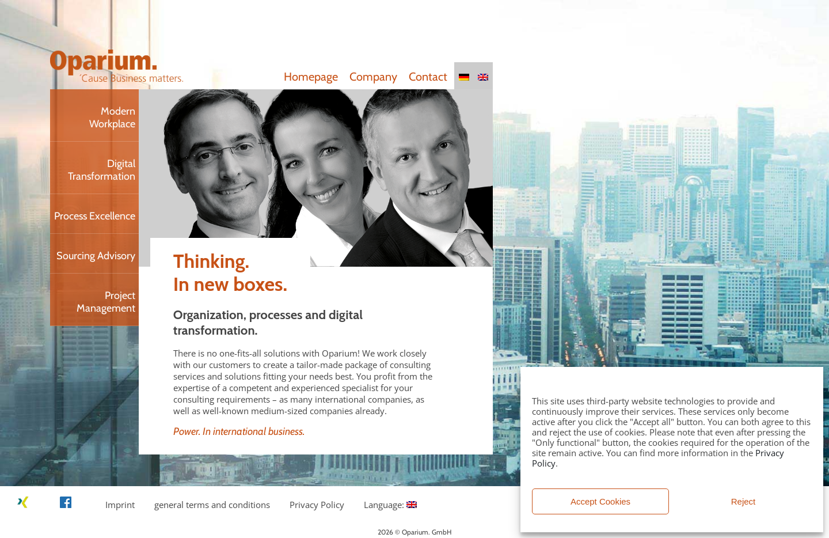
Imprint (120, 504)
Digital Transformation (101, 170)
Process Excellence (94, 216)
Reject (743, 501)
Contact (428, 77)
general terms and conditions (212, 504)
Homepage (311, 77)
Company (373, 77)
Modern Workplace (112, 117)
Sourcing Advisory (95, 255)
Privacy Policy (317, 504)
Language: (390, 504)
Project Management (106, 302)
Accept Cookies (600, 501)
